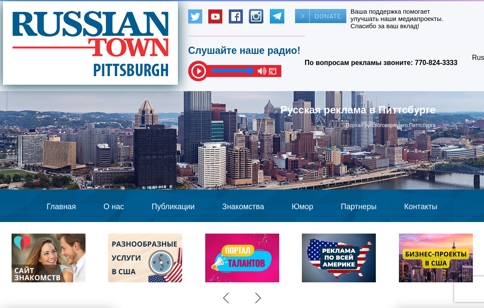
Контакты (420, 206)
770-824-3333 (436, 62)
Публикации (173, 206)
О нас (113, 206)
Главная (61, 206)
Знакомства (243, 206)
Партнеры (359, 206)
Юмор (302, 206)
